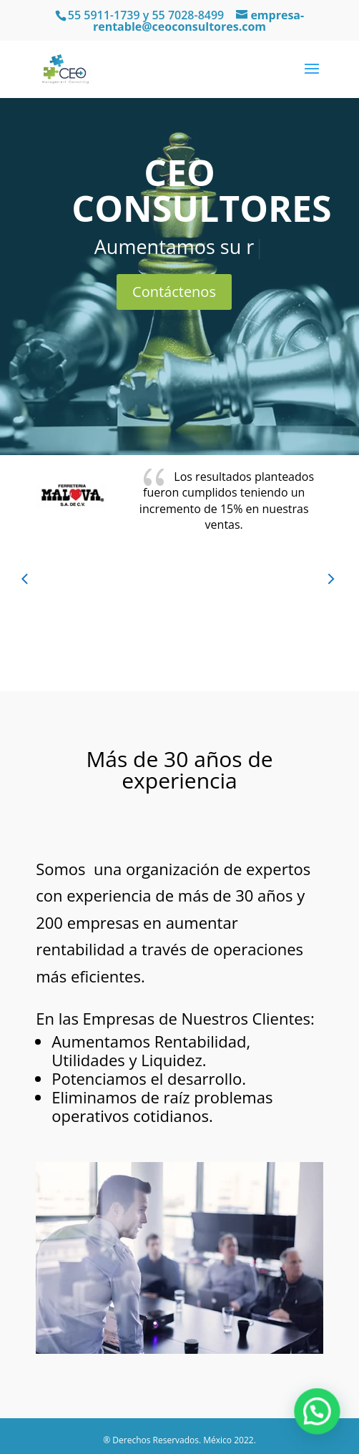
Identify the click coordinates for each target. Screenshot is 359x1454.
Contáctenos (174, 291)
